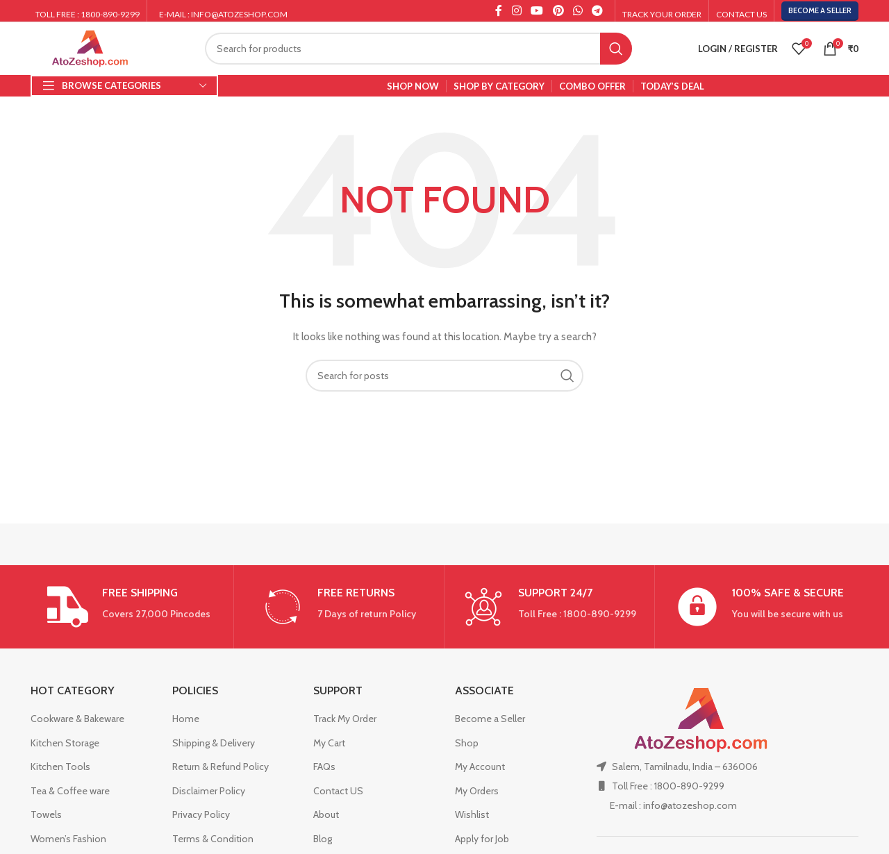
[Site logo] (90, 47)
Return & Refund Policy (220, 766)
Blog (322, 838)
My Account (480, 766)
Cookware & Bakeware (77, 718)
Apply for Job (482, 838)
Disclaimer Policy (208, 791)
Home (185, 718)
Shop (467, 743)
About (326, 814)
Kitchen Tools (60, 766)
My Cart (329, 743)
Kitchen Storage (65, 743)
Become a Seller (819, 10)
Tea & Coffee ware (70, 791)
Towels (46, 814)
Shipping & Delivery (213, 743)
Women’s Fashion (68, 838)
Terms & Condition (213, 838)
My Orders (477, 791)
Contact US (338, 791)
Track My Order (344, 718)
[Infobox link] (128, 607)
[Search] (418, 49)
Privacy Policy (201, 814)
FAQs (324, 766)
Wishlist (472, 814)
